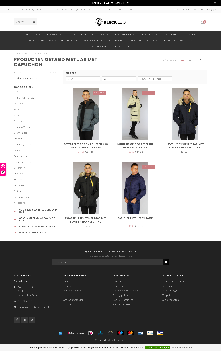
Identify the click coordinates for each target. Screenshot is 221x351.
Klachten (68, 304)
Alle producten (170, 299)
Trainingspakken (124, 34)
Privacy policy (120, 295)
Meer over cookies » (182, 348)
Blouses (152, 40)
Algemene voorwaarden (126, 290)
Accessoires (119, 46)
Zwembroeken (100, 46)
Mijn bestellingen (171, 286)
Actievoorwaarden (73, 299)
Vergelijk (167, 295)
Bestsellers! (78, 34)
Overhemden (171, 34)
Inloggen (211, 9)
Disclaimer (119, 286)
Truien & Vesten (148, 34)
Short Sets (136, 40)
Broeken (188, 34)
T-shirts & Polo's (92, 40)
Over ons (118, 281)
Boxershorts (117, 40)
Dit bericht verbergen (158, 348)
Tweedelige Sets (35, 40)
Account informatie (173, 281)
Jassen (104, 34)
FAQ (65, 281)
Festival (184, 40)
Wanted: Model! (121, 304)
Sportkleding (69, 40)
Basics (52, 40)
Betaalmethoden (72, 290)
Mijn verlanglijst (171, 290)
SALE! (93, 34)
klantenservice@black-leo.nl (33, 307)
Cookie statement (123, 299)
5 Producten (169, 60)
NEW (35, 34)
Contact (67, 286)
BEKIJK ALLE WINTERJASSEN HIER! (110, 3)
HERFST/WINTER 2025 (56, 34)
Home (25, 34)
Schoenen (167, 40)
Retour (67, 295)
